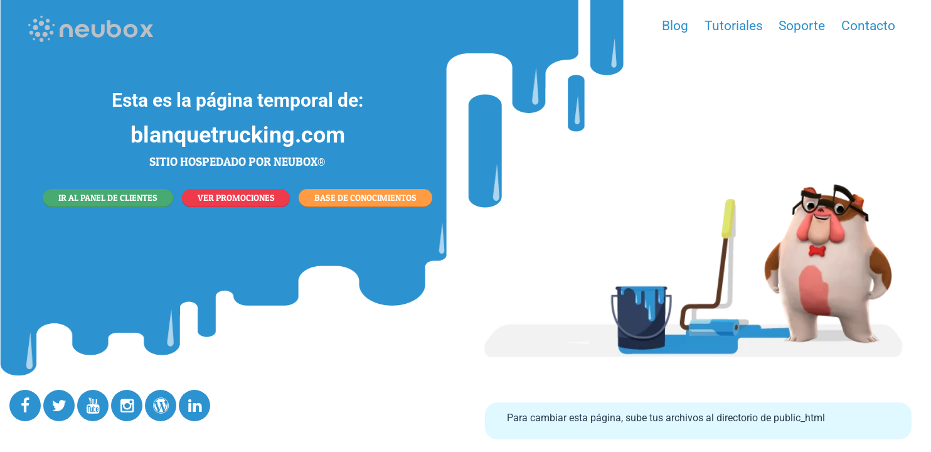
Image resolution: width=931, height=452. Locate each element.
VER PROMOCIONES (236, 197)
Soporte (802, 25)
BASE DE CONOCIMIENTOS (365, 197)
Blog (675, 25)
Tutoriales (734, 25)
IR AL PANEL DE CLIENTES (107, 197)
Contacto (868, 25)
